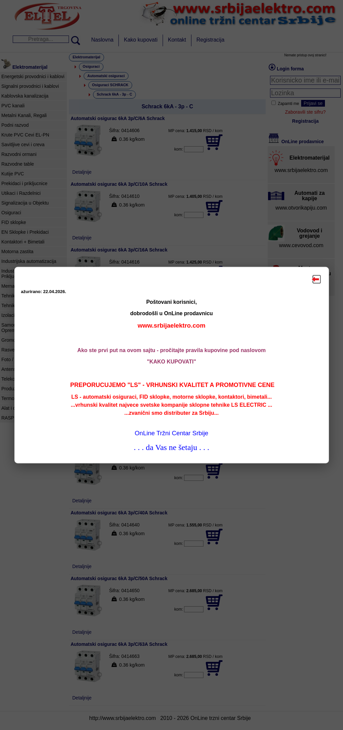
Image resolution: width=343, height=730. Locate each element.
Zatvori (316, 279)
